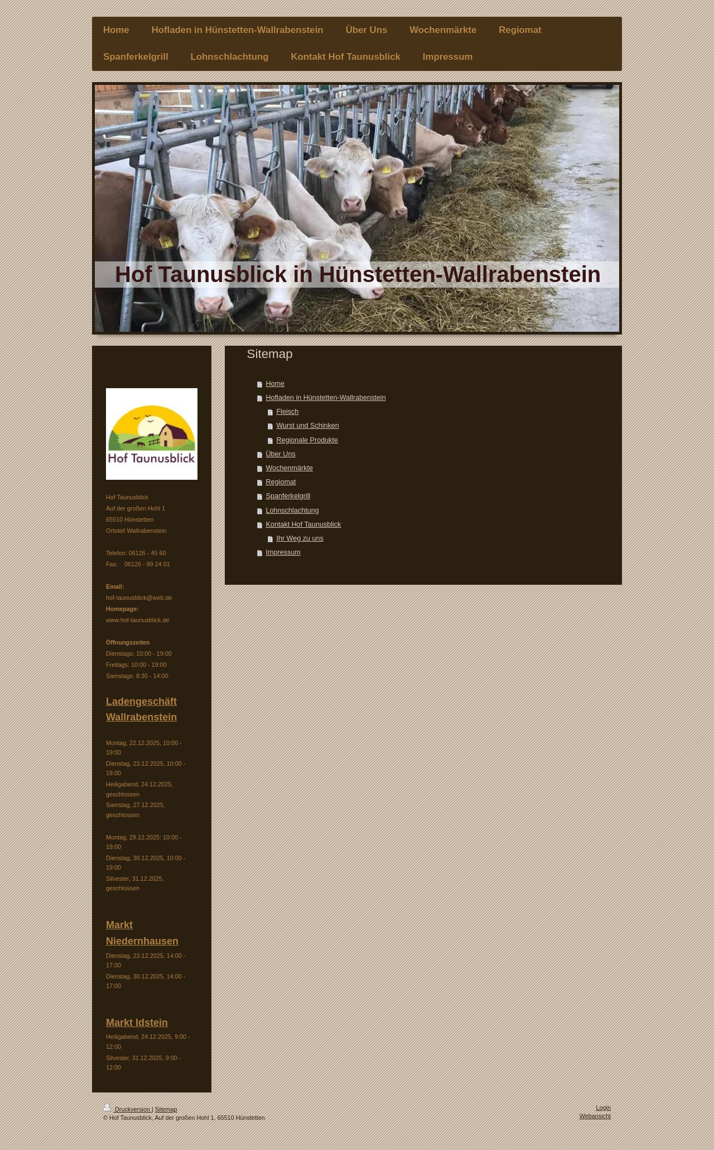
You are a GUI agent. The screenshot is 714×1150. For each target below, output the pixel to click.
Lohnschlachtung (292, 510)
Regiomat (281, 482)
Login (603, 1107)
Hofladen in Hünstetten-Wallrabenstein (326, 398)
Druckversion (127, 1109)
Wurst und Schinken (307, 426)
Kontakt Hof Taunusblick (303, 524)
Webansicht (595, 1116)
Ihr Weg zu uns (299, 538)
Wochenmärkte (289, 468)
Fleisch (287, 412)
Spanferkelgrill (288, 496)
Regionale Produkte (307, 440)
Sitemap (166, 1109)
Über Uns (281, 454)
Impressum (283, 552)
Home (275, 384)
